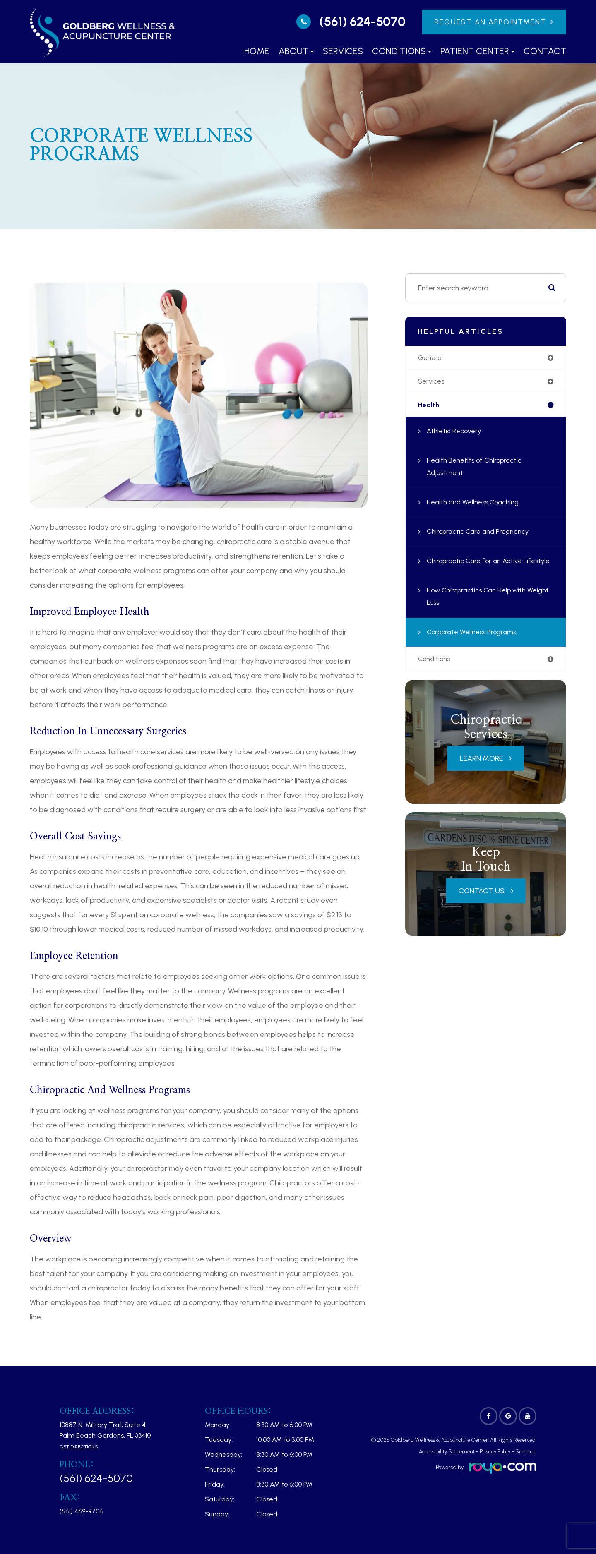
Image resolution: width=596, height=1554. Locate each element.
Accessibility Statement (447, 1451)
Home (256, 51)
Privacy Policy (495, 1451)
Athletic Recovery (456, 433)
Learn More (481, 773)
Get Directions (79, 1447)
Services (343, 51)
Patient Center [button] (477, 51)
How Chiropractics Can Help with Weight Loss (481, 611)
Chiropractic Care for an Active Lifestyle (478, 569)
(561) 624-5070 (362, 22)
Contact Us (482, 906)
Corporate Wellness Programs (475, 647)
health (429, 407)
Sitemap (525, 1451)
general (431, 358)
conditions (436, 674)
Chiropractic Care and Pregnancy (481, 534)
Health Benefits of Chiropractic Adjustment (478, 469)
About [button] (296, 51)
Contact (545, 51)
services (432, 382)
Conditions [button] (401, 51)
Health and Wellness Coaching (477, 504)
